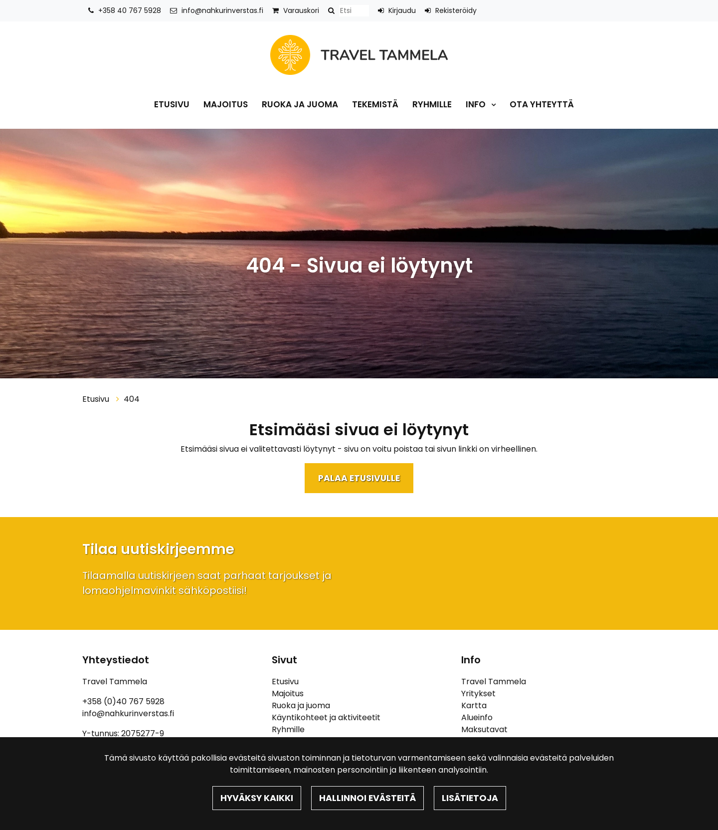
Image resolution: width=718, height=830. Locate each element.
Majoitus (225, 104)
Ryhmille (432, 104)
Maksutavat (484, 729)
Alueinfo (477, 717)
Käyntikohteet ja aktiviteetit (326, 717)
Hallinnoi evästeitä (367, 798)
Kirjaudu (402, 10)
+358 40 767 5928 (129, 10)
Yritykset (478, 693)
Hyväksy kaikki (256, 798)
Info (477, 104)
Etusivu (171, 104)
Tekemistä (375, 104)
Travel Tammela (493, 681)
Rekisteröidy (456, 10)
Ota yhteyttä (542, 104)
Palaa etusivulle (359, 478)
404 (132, 399)
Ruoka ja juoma (300, 104)
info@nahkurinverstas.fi (222, 10)
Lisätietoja (470, 798)
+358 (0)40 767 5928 (123, 701)
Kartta (474, 705)
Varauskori (301, 10)
